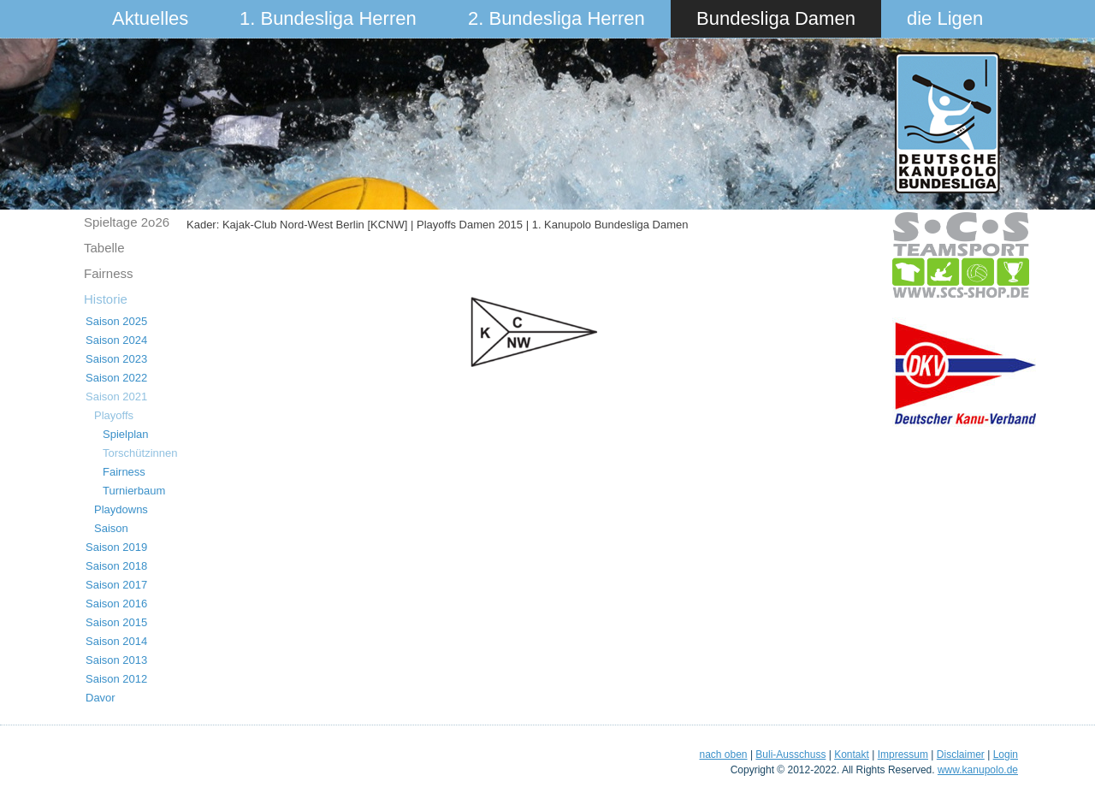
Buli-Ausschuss (790, 755)
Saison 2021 (116, 396)
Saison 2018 (116, 565)
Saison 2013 (116, 660)
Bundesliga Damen (775, 18)
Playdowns (121, 509)
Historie (105, 299)
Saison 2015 (116, 622)
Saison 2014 (116, 641)
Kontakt (851, 755)
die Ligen (945, 18)
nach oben (723, 755)
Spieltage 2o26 (126, 222)
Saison (111, 528)
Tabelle (104, 247)
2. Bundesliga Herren (556, 18)
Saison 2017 (116, 584)
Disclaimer (961, 755)
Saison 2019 (116, 547)
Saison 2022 (116, 377)
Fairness (108, 273)
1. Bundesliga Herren (328, 18)
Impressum (903, 755)
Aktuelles (150, 18)
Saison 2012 (116, 678)
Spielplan (126, 434)
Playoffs (113, 415)
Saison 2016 (116, 603)
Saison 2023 (116, 358)
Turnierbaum (134, 490)
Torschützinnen (140, 453)
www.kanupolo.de (978, 770)
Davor (100, 697)
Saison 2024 (116, 340)
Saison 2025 (116, 321)
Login (1005, 755)
